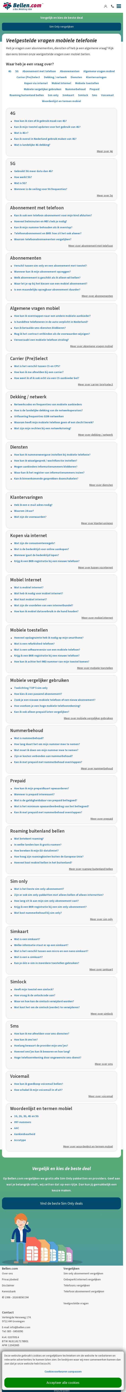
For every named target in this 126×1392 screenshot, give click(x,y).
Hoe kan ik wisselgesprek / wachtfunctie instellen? (45, 461)
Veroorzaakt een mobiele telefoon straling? (41, 340)
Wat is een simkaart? (27, 939)
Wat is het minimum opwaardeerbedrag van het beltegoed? (51, 806)
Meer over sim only (101, 919)
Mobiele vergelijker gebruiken (42, 89)
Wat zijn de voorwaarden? (30, 517)
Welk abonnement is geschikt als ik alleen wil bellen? (47, 278)
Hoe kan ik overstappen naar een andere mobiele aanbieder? (52, 316)
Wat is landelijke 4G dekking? (32, 145)
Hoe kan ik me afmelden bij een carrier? (38, 372)
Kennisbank (9, 1291)
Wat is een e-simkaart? (28, 957)
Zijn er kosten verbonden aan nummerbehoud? (43, 756)
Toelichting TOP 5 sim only (31, 688)
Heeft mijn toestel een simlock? (34, 989)
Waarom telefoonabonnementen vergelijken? (42, 239)
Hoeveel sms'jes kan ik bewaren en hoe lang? (42, 1051)
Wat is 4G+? (21, 133)
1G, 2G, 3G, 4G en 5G (26, 1116)
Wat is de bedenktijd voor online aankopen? (41, 549)
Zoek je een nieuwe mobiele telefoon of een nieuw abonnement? (54, 700)
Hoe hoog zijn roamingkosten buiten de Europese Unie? (48, 856)
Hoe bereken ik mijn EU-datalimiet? (36, 851)
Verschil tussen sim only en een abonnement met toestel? (50, 266)
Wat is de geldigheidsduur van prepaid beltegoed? (45, 800)
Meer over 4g (105, 151)
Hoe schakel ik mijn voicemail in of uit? (38, 1090)
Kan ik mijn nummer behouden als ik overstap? (43, 227)
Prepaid (94, 89)
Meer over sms (104, 1064)
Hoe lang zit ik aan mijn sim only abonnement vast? (46, 901)
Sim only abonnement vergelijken (83, 1273)
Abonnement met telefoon (39, 71)
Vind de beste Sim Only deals (61, 1203)
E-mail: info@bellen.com (16, 1327)
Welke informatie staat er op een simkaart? (41, 945)
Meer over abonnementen (97, 296)
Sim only (53, 95)
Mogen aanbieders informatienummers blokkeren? (45, 467)
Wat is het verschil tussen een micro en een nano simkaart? (51, 951)
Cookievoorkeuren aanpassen (63, 1371)
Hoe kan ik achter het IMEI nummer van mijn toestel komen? (51, 662)
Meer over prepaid (102, 819)
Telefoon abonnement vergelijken (83, 1291)
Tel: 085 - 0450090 (12, 1331)
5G (17, 71)
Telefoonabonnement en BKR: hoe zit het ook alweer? (47, 233)
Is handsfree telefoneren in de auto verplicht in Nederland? (51, 322)
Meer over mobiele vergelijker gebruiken (88, 718)
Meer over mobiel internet (97, 618)
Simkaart (68, 95)
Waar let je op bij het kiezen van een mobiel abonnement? (50, 283)
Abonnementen (69, 71)
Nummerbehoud (75, 89)
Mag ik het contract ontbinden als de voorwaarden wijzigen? (52, 334)
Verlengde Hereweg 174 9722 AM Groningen (16, 1319)
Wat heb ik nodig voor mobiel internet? (38, 593)
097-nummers (22, 1122)
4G (9, 71)
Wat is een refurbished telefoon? (34, 644)
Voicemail (107, 95)
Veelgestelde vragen (76, 1303)
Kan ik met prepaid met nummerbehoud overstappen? (48, 762)
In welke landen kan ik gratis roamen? (37, 845)
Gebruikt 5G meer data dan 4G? (33, 171)
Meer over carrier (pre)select (95, 384)
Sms (94, 95)
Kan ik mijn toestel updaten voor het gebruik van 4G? (47, 127)
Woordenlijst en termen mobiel (61, 101)
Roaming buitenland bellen (27, 95)
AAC (16, 1128)
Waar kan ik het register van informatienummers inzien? (49, 473)
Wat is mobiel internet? (28, 587)
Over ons (7, 1273)
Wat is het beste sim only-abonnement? (39, 889)
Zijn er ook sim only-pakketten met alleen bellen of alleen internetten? (59, 895)
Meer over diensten (101, 485)
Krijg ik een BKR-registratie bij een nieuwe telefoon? (46, 561)
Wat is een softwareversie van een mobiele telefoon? (47, 650)
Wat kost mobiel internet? (30, 599)
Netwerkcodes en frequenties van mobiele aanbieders (48, 404)
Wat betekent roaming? (29, 839)
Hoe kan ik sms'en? (26, 1040)
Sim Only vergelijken (61, 27)
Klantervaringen (96, 77)
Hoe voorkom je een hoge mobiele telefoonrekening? (47, 706)
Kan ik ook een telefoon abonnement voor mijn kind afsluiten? (53, 215)
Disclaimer (8, 1285)
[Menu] (119, 7)
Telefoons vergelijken (76, 1285)
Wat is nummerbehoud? (29, 738)
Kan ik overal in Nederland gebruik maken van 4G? (45, 139)
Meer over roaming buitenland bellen (91, 869)
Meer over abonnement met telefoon (90, 246)
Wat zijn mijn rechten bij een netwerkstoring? (42, 428)
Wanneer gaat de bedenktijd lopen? (36, 555)
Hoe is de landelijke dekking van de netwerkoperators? (48, 410)
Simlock (83, 95)
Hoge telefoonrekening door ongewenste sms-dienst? (47, 1057)
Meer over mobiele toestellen (95, 668)
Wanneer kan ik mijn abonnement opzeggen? (42, 272)
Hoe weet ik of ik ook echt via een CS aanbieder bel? (46, 378)
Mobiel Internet (61, 83)
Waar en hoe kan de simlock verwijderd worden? (44, 1001)
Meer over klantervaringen (97, 523)
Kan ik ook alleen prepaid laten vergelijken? (41, 712)
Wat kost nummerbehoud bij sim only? (38, 913)
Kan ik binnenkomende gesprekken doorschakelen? (46, 478)
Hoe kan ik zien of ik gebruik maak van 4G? (40, 121)
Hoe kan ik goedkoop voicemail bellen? (38, 1084)
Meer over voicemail (101, 1096)
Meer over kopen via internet (95, 567)
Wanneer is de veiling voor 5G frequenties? (40, 189)
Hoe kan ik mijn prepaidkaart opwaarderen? (41, 788)
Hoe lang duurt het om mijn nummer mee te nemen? (47, 744)
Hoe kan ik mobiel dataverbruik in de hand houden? (46, 611)
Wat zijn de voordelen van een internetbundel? (43, 605)
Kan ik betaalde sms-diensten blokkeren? (40, 328)
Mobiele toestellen (87, 83)
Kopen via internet (36, 83)
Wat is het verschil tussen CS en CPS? (37, 366)
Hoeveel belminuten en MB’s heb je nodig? (40, 221)
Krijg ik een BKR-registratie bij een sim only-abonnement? (50, 907)
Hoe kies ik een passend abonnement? (38, 694)
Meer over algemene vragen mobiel (91, 346)
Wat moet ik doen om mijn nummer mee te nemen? (46, 750)
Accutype (20, 1140)
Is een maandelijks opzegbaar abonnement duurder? (47, 289)
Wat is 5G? (20, 183)
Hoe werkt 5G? (23, 177)
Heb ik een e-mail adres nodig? (33, 505)
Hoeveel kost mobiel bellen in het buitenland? (43, 862)
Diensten (76, 77)
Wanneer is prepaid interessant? (34, 794)
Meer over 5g (105, 195)
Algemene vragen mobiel (99, 71)
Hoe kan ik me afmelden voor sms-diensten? (41, 1034)
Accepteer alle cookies (63, 1382)
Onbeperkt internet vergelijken (82, 1279)
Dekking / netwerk (55, 77)
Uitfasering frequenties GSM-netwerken (39, 416)
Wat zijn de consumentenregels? (34, 543)
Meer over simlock (102, 1014)
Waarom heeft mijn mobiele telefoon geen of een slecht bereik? (54, 422)
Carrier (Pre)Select (28, 77)
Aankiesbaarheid (24, 1134)
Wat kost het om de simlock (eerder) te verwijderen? (47, 1007)
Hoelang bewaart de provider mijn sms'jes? (41, 1045)
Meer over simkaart (101, 969)
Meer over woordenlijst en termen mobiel (88, 1146)
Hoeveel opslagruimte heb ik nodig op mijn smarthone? (48, 638)
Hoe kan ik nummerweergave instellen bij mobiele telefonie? (52, 455)
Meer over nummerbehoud (97, 768)
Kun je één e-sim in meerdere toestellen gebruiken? (46, 963)
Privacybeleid (10, 1279)
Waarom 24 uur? (24, 511)
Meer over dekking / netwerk (95, 435)
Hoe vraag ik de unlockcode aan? (34, 995)
